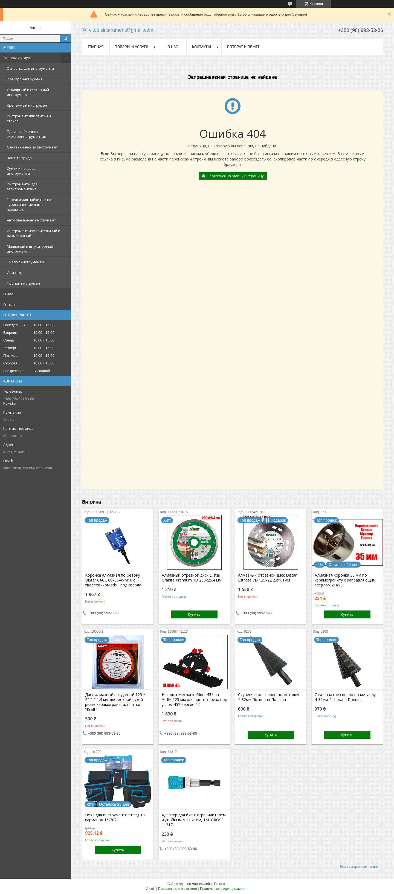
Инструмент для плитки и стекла (29, 118)
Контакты (201, 47)
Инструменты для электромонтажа (22, 186)
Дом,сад (14, 272)
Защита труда (19, 157)
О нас (8, 293)
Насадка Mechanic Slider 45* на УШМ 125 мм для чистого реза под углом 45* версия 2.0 (194, 699)
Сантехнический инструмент (32, 147)
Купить (194, 614)
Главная (96, 47)
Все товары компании (359, 866)
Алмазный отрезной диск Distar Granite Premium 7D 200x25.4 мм (192, 578)
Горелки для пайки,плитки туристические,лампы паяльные (30, 204)
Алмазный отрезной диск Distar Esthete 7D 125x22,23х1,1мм (267, 578)
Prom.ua (220, 884)
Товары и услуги (17, 57)
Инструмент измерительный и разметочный (33, 233)
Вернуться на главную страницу (235, 175)
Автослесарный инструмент (31, 220)
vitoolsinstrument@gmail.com (27, 467)
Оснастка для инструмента (30, 68)
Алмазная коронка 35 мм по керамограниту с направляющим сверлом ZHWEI (345, 580)
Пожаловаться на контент (177, 889)
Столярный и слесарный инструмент (28, 92)
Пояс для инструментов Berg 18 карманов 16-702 (115, 817)
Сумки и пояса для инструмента (22, 171)
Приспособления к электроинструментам (27, 134)
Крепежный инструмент (28, 105)
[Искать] (65, 38)
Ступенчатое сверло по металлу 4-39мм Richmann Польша (345, 697)
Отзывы (10, 304)
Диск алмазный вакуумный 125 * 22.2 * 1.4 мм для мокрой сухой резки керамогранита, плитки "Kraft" (115, 702)
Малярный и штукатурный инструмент (30, 249)
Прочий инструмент (24, 283)
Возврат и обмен (243, 47)
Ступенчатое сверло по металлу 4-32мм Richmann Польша (268, 697)
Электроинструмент (24, 79)
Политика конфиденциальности (224, 889)
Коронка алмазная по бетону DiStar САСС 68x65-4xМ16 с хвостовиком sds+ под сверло (113, 580)
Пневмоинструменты (25, 261)
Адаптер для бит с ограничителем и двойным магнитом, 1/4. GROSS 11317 (194, 820)
